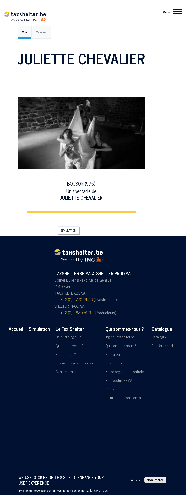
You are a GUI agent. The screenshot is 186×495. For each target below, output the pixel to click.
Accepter (136, 480)
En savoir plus (99, 490)
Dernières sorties (164, 345)
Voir (24, 32)
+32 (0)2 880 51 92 (76, 312)
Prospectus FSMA (119, 380)
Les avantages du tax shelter (78, 363)
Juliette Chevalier (81, 198)
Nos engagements (119, 354)
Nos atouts (114, 363)
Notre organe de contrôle (125, 372)
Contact (112, 389)
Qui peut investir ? (69, 345)
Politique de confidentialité (126, 398)
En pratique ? (66, 354)
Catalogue (162, 329)
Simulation (68, 230)
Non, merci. (155, 480)
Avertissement (67, 372)
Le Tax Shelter (70, 329)
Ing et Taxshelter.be (120, 337)
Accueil (16, 329)
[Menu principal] (170, 11)
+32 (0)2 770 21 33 (76, 299)
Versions (41, 32)
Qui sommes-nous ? (125, 329)
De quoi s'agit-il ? (68, 337)
